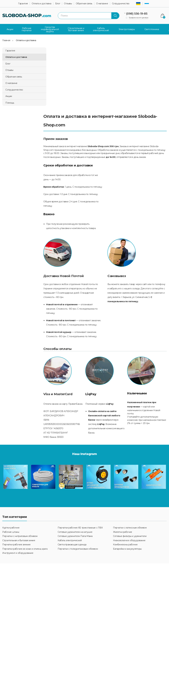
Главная (6, 40)
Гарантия (23, 3)
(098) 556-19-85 (136, 13)
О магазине (102, 3)
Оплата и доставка (41, 3)
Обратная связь (84, 3)
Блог (57, 3)
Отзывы (68, 3)
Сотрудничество (120, 3)
